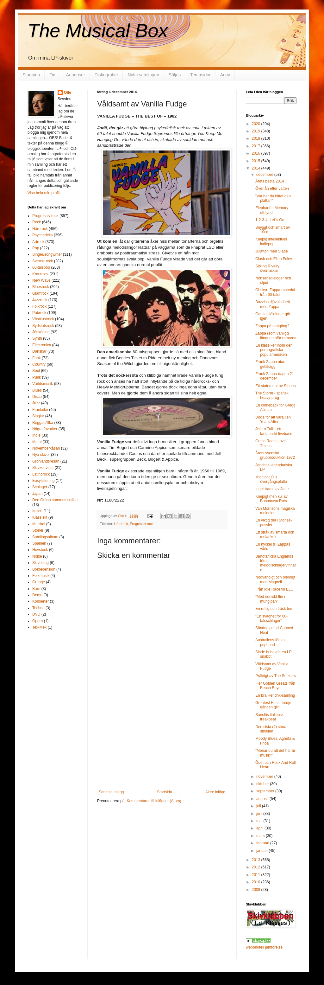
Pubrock (39, 312)
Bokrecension (43, 569)
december (265, 174)
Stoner (37, 530)
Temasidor (200, 74)
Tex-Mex (39, 627)
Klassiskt (39, 517)
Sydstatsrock (43, 325)
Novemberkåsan (46, 448)
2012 (256, 867)
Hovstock (40, 549)
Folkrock (39, 306)
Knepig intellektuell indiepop (271, 241)
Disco (37, 396)
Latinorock (41, 474)
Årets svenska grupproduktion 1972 (275, 455)
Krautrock (40, 274)
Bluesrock (40, 287)
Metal (36, 442)
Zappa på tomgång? (272, 326)
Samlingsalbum (45, 537)
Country (39, 364)
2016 (256, 153)
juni (259, 813)
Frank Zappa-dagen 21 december (274, 376)
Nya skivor (41, 454)
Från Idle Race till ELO (274, 589)
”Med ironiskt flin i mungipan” (270, 598)
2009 (256, 889)
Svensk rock (42, 261)
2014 (256, 168)
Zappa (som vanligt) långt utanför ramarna (275, 335)
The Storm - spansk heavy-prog (272, 395)
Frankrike (40, 409)
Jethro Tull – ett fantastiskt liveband (273, 431)
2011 (256, 875)
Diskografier (106, 74)
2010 (256, 882)
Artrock (38, 242)
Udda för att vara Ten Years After (273, 419)
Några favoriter (44, 429)
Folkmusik (40, 575)
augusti (263, 798)
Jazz (36, 403)
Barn (36, 588)
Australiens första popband (270, 642)
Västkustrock (43, 319)
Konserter (40, 601)
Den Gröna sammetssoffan (55, 500)
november (265, 776)
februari (263, 843)
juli (259, 806)
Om (53, 74)
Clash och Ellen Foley (273, 259)
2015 (256, 161)
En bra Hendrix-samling (275, 695)
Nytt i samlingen (143, 74)
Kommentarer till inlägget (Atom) (154, 801)
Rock (36, 222)
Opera (37, 621)
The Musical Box (98, 30)
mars (261, 836)
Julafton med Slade (271, 251)
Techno (38, 608)
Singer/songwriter (47, 254)
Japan (37, 493)
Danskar (39, 351)
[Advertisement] (162, 742)
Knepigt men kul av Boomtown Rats (271, 498)
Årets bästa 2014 (269, 181)
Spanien (39, 543)
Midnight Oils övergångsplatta (271, 479)
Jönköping (41, 332)
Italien (37, 511)
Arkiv (225, 74)
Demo (37, 595)
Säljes (175, 74)
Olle (67, 92)
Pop (35, 248)
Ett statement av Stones (275, 386)
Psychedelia (42, 235)
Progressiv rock (141, 524)
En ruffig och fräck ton (273, 608)
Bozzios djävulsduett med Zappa (272, 304)
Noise (37, 556)
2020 (256, 124)
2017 (256, 146)
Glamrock (40, 293)
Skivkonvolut (42, 467)
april (260, 828)
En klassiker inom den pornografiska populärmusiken (273, 350)
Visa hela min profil (43, 193)
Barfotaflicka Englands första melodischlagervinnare (275, 563)
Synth (37, 338)
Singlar (38, 416)
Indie (36, 435)
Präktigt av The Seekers (275, 676)
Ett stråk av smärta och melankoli (274, 534)
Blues (37, 390)
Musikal (38, 524)
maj (260, 821)
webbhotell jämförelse (264, 947)
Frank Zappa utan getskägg (270, 364)
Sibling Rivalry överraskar (267, 268)
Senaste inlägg (111, 792)
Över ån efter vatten (272, 188)
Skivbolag (40, 562)
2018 (256, 138)
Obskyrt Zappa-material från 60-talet (275, 292)
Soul (36, 370)
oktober (263, 784)
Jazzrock (39, 299)
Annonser (75, 74)
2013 (256, 860)
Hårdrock (121, 524)
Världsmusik (42, 383)
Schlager (39, 487)
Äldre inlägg (215, 792)
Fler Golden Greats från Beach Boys (275, 685)
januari (262, 850)
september (265, 791)
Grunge (38, 582)
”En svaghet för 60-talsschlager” (271, 618)
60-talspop (41, 267)
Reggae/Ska (42, 422)
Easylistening (43, 480)
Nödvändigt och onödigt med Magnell (275, 579)
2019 (256, 131)
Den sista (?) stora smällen (270, 729)
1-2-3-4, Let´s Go (269, 220)
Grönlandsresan (45, 461)
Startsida (31, 74)
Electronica (41, 345)
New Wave (41, 280)
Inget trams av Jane (272, 489)
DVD (36, 614)
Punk (36, 377)
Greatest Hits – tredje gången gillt (273, 704)
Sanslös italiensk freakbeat (269, 717)
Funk (36, 358)
